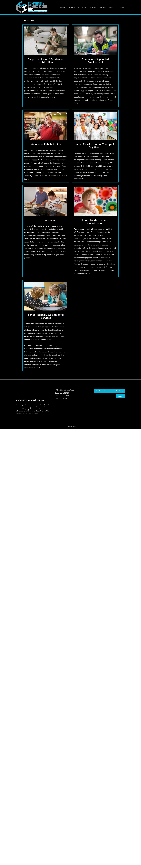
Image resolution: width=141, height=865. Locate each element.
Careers (120, 396)
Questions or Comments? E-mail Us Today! (109, 391)
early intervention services (94, 238)
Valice (74, 426)
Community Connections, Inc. (30, 399)
